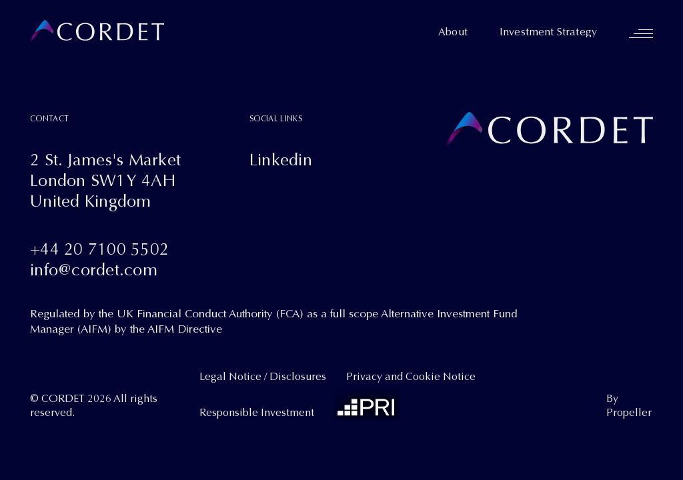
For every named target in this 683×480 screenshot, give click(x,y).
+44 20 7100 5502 (99, 249)
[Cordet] (97, 31)
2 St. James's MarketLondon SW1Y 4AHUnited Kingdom (105, 180)
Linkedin (280, 159)
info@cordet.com (93, 269)
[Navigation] (641, 33)
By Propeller (629, 405)
